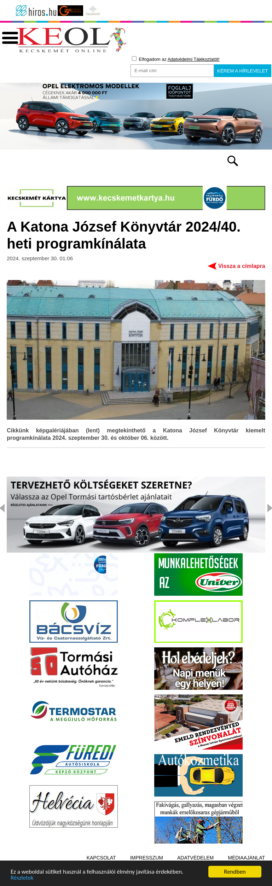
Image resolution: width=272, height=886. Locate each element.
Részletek (22, 878)
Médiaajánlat (246, 858)
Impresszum (146, 858)
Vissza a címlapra (241, 266)
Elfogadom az (176, 59)
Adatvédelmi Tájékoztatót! (194, 59)
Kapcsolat (101, 858)
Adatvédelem (195, 858)
